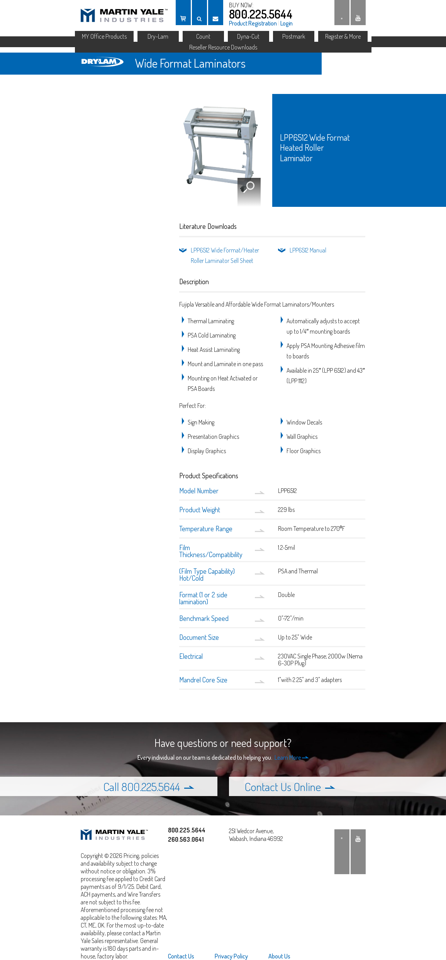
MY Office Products (104, 36)
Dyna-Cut (248, 36)
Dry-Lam (158, 36)
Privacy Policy (231, 956)
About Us (279, 956)
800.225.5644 (260, 14)
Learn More (292, 757)
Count (203, 36)
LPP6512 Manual (308, 250)
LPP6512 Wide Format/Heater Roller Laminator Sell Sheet (225, 255)
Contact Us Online (289, 786)
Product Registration (253, 23)
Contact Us (181, 956)
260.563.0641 (186, 839)
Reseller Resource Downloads (223, 47)
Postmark (293, 36)
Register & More (343, 36)
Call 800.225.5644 (148, 786)
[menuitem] (186, 956)
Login (286, 23)
